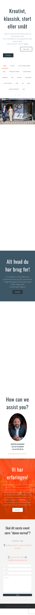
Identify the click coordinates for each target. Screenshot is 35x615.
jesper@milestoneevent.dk (17, 453)
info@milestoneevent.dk (17, 560)
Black (28, 606)
